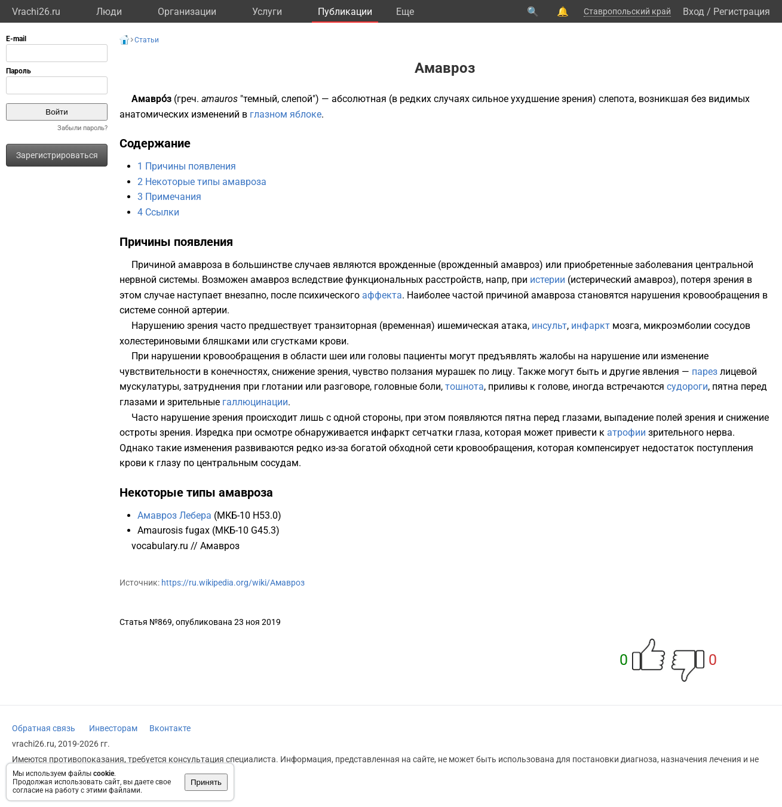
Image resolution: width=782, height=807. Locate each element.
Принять (206, 782)
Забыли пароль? (82, 128)
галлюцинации (255, 402)
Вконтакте (170, 728)
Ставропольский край (627, 11)
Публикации (345, 11)
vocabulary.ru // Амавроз (185, 546)
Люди (109, 11)
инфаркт (590, 325)
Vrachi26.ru (36, 11)
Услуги (267, 11)
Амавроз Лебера (174, 515)
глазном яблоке (285, 114)
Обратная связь (43, 728)
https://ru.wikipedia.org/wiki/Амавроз (233, 582)
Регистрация (741, 11)
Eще (405, 11)
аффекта (382, 295)
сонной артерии (192, 310)
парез (704, 371)
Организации (187, 11)
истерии (547, 279)
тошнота (464, 386)
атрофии (626, 432)
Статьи (146, 40)
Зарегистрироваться (57, 155)
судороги (687, 386)
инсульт (549, 325)
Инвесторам (113, 728)
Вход (693, 11)
